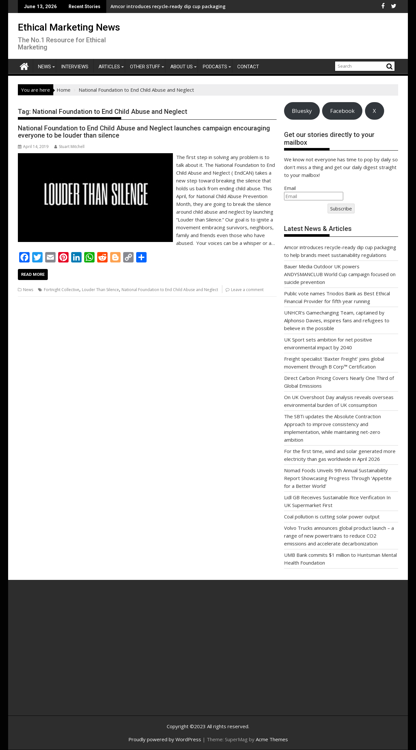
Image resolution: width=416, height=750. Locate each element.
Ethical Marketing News (69, 27)
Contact (248, 67)
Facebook (342, 110)
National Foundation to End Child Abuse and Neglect (170, 289)
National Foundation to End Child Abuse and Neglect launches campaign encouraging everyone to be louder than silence (144, 131)
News (44, 67)
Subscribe (341, 208)
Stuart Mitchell (69, 146)
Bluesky (302, 110)
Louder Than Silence (100, 289)
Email (290, 188)
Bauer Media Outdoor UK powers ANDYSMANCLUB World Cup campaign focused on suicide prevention (340, 274)
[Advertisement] (79, 654)
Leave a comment (247, 289)
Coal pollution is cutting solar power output (332, 516)
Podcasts (215, 67)
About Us (181, 67)
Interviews (74, 67)
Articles (109, 67)
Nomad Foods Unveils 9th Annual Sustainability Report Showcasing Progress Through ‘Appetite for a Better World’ (338, 478)
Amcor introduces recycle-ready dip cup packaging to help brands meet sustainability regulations (164, 6)
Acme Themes (272, 739)
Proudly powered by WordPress (164, 739)
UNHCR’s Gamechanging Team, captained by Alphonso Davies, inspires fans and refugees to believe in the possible (336, 320)
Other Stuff (145, 67)
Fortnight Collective (61, 289)
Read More (33, 274)
